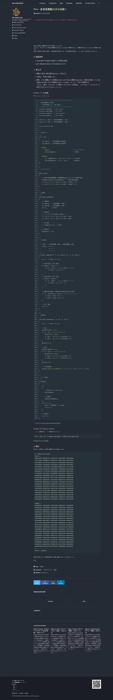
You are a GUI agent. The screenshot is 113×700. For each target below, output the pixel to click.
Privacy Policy (89, 3)
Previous (50, 612)
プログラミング (47, 581)
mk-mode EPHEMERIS (18, 37)
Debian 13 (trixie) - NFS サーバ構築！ (74, 641)
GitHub (14, 43)
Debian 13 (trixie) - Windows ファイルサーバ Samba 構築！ (41, 642)
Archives (41, 3)
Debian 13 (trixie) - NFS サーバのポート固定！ (58, 642)
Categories (51, 3)
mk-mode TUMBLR (18, 35)
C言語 (41, 577)
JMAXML (77, 3)
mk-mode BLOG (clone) (19, 32)
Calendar (68, 3)
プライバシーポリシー (17, 690)
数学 (55, 581)
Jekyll (30, 696)
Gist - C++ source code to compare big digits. (52, 429)
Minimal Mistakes (37, 696)
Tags (60, 3)
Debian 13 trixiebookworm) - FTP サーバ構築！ (91, 642)
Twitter (14, 40)
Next (84, 612)
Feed (30, 693)
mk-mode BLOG (17, 3)
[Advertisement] (67, 34)
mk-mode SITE (16, 29)
